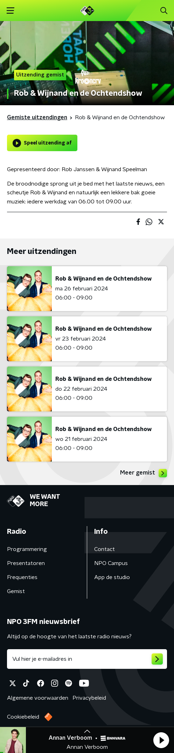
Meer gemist (143, 473)
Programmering (27, 549)
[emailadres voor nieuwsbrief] (87, 659)
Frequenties (22, 577)
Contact (104, 549)
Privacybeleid (89, 698)
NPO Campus (111, 563)
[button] (161, 740)
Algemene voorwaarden (37, 698)
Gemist (16, 591)
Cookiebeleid (23, 717)
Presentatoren (26, 563)
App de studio (112, 577)
